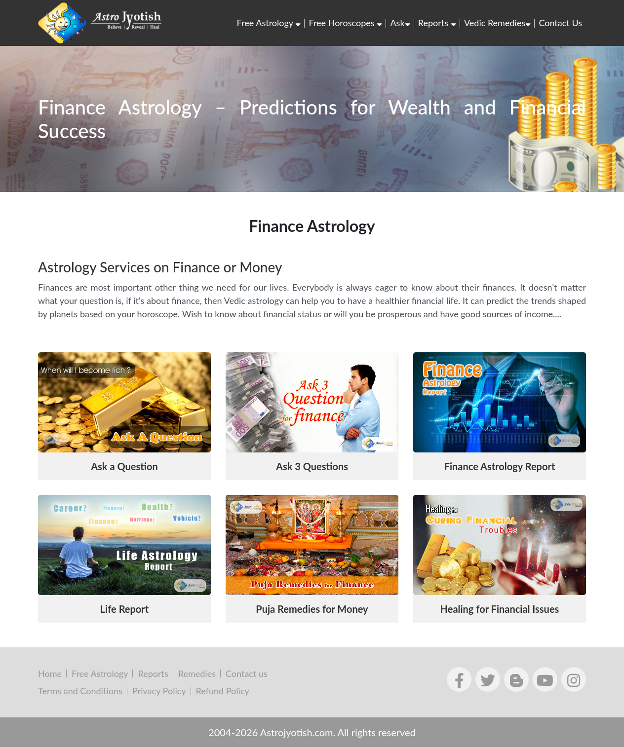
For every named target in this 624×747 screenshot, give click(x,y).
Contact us (247, 673)
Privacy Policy (159, 690)
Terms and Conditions (80, 690)
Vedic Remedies (497, 22)
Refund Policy (222, 690)
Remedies (197, 673)
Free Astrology (269, 22)
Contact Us (560, 22)
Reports (437, 22)
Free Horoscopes (345, 22)
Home (50, 673)
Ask (400, 22)
